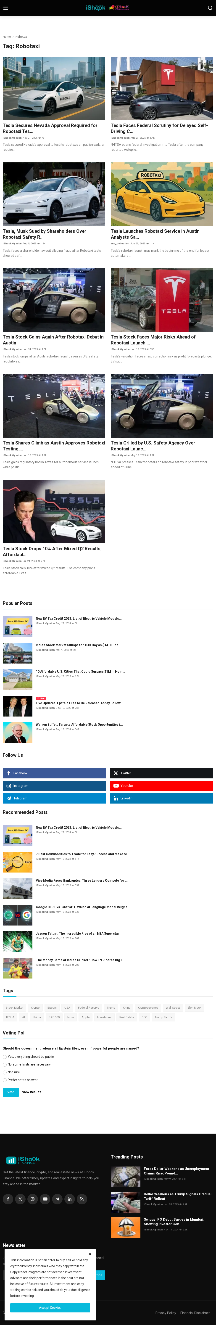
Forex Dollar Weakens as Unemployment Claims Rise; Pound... (176, 1171)
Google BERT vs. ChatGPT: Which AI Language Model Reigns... (83, 907)
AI (23, 1017)
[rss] (82, 1199)
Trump (111, 1007)
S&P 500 (54, 1017)
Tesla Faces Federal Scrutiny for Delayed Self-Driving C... (159, 128)
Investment (104, 1017)
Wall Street (173, 1007)
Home (7, 36)
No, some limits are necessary (29, 1064)
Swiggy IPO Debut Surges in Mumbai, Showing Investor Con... (174, 1221)
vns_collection (120, 243)
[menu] (5, 8)
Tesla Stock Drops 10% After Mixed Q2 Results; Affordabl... (52, 551)
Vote (10, 1092)
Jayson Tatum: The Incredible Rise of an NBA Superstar (77, 933)
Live (41, 698)
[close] (90, 1253)
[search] (210, 8)
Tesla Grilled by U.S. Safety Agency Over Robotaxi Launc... (153, 446)
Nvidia (37, 1017)
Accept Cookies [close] (50, 1307)
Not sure (14, 1072)
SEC (144, 1017)
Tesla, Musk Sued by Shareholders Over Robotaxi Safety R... (44, 234)
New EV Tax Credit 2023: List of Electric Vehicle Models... (79, 618)
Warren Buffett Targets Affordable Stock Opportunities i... (79, 724)
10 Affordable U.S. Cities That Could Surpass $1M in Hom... (80, 671)
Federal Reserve (88, 1007)
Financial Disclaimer (195, 1313)
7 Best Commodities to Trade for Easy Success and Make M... (82, 854)
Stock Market (14, 1007)
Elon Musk (194, 1007)
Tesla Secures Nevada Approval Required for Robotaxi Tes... (50, 128)
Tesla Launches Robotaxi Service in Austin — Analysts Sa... (157, 234)
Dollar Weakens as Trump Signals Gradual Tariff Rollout (177, 1196)
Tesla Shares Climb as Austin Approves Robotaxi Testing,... (54, 446)
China (126, 1007)
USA (67, 1007)
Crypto (35, 1007)
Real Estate (126, 1017)
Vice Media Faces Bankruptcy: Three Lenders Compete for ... (82, 880)
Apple (86, 1017)
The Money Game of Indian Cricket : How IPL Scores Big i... (80, 960)
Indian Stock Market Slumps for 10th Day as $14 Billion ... (79, 645)
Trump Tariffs (163, 1017)
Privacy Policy (165, 1313)
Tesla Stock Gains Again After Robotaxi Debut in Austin (53, 340)
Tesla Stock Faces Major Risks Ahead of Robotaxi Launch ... (153, 340)
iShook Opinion (12, 137)
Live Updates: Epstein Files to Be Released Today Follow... (79, 703)
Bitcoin (52, 1007)
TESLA (10, 1017)
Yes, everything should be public (31, 1056)
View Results (31, 1092)
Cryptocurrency (148, 1007)
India (70, 1017)
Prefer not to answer (23, 1080)
